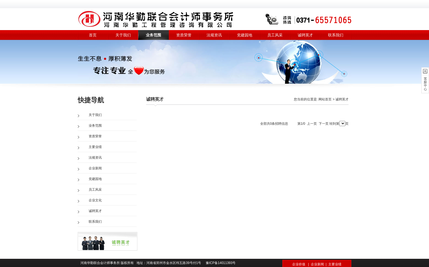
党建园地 (244, 35)
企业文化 (95, 200)
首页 (93, 35)
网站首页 (325, 99)
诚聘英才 (305, 35)
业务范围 (153, 35)
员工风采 (275, 35)
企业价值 (298, 264)
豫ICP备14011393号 (220, 263)
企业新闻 (95, 168)
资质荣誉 (184, 35)
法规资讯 (214, 35)
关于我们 (123, 35)
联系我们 (335, 35)
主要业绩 (95, 147)
